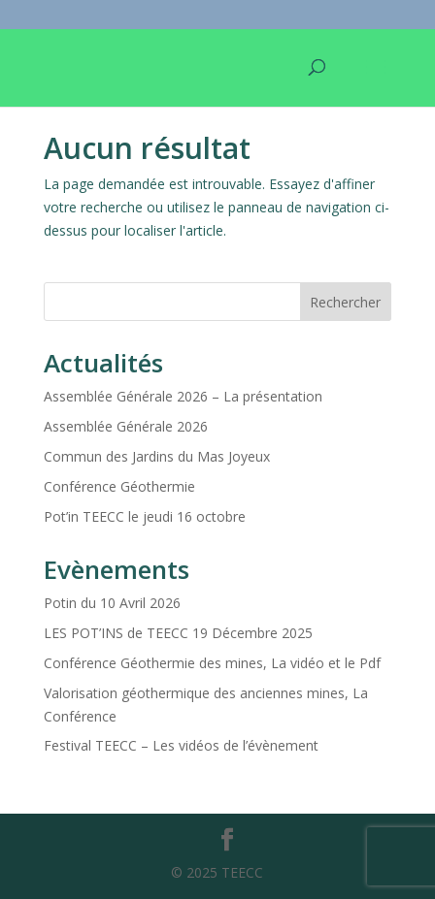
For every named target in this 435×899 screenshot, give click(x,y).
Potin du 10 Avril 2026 (112, 603)
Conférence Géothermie (119, 486)
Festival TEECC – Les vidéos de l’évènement (181, 745)
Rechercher (345, 302)
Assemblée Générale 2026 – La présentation (183, 396)
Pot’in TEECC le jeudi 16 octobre (145, 516)
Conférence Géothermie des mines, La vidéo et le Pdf (212, 663)
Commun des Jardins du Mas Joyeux (157, 456)
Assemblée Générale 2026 (126, 426)
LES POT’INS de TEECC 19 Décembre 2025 (178, 633)
